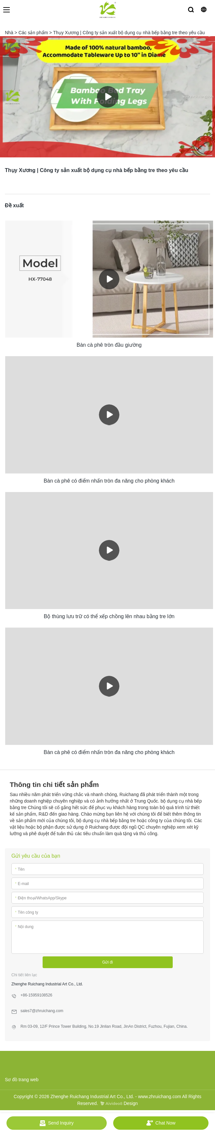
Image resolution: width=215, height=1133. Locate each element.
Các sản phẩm (33, 32)
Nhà (9, 32)
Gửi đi (107, 962)
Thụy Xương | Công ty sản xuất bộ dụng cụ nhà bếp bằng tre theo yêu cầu (129, 32)
